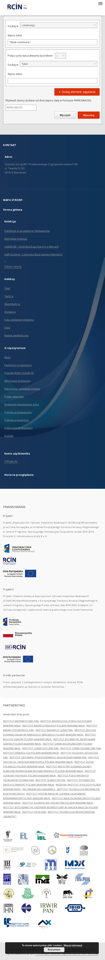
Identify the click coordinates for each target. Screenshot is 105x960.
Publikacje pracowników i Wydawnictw (27, 231)
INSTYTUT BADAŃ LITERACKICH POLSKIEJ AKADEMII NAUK (53, 725)
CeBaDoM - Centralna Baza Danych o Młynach (31, 246)
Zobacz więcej (12, 266)
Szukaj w (13, 26)
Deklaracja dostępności (18, 428)
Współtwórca (12, 304)
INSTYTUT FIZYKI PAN (34, 811)
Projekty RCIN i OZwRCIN (19, 373)
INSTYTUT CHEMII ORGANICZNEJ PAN (80, 748)
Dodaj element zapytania (76, 92)
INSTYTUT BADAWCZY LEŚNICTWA (54, 730)
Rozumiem (54, 949)
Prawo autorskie (14, 396)
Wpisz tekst (15, 35)
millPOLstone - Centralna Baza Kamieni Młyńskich (33, 254)
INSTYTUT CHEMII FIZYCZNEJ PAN (40, 748)
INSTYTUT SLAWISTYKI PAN (51, 780)
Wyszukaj (88, 115)
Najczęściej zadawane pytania (22, 388)
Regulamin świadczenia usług (21, 404)
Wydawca (10, 312)
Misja (7, 357)
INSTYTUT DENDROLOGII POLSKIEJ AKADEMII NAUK (31, 752)
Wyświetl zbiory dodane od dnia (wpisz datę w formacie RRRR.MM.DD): (48, 100)
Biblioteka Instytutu (15, 239)
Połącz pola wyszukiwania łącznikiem (30, 55)
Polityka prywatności (16, 420)
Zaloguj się (11, 461)
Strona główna (13, 209)
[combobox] (58, 25)
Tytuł (7, 288)
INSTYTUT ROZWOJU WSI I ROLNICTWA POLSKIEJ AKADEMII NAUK (57, 802)
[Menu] (100, 3)
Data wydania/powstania (19, 320)
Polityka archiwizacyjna (18, 412)
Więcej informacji (72, 945)
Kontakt (8, 436)
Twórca (8, 296)
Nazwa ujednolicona (16, 335)
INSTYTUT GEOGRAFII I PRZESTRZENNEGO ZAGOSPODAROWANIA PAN (48, 757)
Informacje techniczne (17, 381)
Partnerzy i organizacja (18, 365)
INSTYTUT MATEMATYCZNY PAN (21, 721)
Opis (7, 327)
